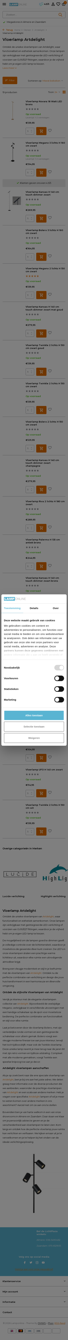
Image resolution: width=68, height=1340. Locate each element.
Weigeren (34, 737)
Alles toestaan (34, 715)
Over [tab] (56, 608)
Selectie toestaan (34, 726)
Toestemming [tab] (12, 608)
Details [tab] (34, 608)
